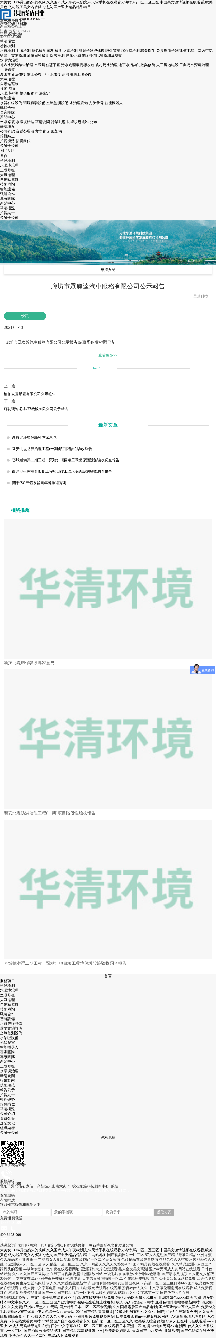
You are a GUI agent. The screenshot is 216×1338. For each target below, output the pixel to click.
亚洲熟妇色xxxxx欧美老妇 (179, 1298)
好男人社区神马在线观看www (190, 1321)
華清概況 (7, 127)
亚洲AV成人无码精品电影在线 (24, 1326)
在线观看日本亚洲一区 (122, 1326)
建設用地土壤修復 (77, 74)
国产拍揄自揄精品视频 (42, 1331)
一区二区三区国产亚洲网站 (53, 1302)
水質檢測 (8, 51)
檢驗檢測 (7, 46)
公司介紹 (8, 131)
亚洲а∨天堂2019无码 (41, 1307)
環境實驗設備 (34, 103)
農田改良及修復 (13, 74)
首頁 (108, 976)
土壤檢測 (24, 51)
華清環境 (7, 41)
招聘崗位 (23, 141)
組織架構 (54, 131)
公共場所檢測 (168, 51)
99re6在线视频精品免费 (96, 1298)
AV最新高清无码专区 (188, 1316)
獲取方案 (164, 1212)
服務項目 (7, 981)
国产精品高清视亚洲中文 (82, 1331)
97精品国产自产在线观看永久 (66, 1321)
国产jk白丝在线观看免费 (177, 1312)
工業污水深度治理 (194, 65)
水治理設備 (79, 103)
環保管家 (113, 51)
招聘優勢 (8, 141)
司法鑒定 (42, 93)
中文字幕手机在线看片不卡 (53, 1298)
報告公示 (89, 122)
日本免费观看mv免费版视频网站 (143, 1316)
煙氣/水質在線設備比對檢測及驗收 (94, 55)
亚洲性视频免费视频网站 (94, 1316)
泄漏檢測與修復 (92, 51)
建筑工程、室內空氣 (196, 51)
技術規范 (74, 122)
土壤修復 (7, 70)
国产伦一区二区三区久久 (112, 1321)
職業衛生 (148, 51)
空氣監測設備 (57, 103)
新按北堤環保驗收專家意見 (34, 437)
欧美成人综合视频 (149, 1321)
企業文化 (39, 131)
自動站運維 (9, 84)
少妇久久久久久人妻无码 (51, 1316)
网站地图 (99, 1255)
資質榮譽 (24, 131)
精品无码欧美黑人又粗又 (136, 1298)
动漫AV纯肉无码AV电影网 (164, 1326)
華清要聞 (43, 122)
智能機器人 (114, 103)
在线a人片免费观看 (63, 1335)
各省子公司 (9, 146)
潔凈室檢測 (131, 51)
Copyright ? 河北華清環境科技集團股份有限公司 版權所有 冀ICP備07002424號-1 (64, 1190)
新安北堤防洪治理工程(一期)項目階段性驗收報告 (52, 449)
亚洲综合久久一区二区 (27, 1335)
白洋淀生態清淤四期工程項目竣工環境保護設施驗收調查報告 (62, 472)
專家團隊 (7, 112)
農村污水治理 (107, 65)
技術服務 (27, 93)
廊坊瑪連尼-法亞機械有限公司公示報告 (36, 409)
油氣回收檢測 (38, 55)
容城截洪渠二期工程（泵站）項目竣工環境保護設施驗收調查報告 (65, 460)
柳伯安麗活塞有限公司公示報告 (30, 394)
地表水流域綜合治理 (17, 65)
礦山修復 (35, 74)
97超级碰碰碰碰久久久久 (135, 1312)
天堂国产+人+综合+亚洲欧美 (155, 1331)
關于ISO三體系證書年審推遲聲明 (39, 483)
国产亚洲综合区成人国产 (179, 1307)
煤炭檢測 (58, 55)
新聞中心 (7, 117)
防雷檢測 (71, 51)
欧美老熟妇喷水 (117, 1331)
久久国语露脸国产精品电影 (135, 1307)
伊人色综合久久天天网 (55, 1312)
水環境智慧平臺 (47, 65)
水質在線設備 (11, 103)
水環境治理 (9, 60)
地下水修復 (52, 74)
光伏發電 (97, 103)
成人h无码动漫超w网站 (135, 1302)
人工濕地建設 (168, 65)
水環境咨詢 (10, 93)
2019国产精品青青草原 (94, 1312)
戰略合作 (7, 108)
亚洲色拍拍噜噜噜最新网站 (177, 1302)
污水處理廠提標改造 (78, 65)
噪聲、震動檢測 (13, 55)
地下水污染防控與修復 (137, 65)
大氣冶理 (7, 79)
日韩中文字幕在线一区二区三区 (77, 1326)
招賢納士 (7, 136)
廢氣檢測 (39, 51)
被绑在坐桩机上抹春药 (95, 1302)
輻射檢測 (55, 51)
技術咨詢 (7, 89)
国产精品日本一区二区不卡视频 (85, 1307)
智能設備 (7, 98)
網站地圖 (108, 1137)
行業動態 (59, 122)
